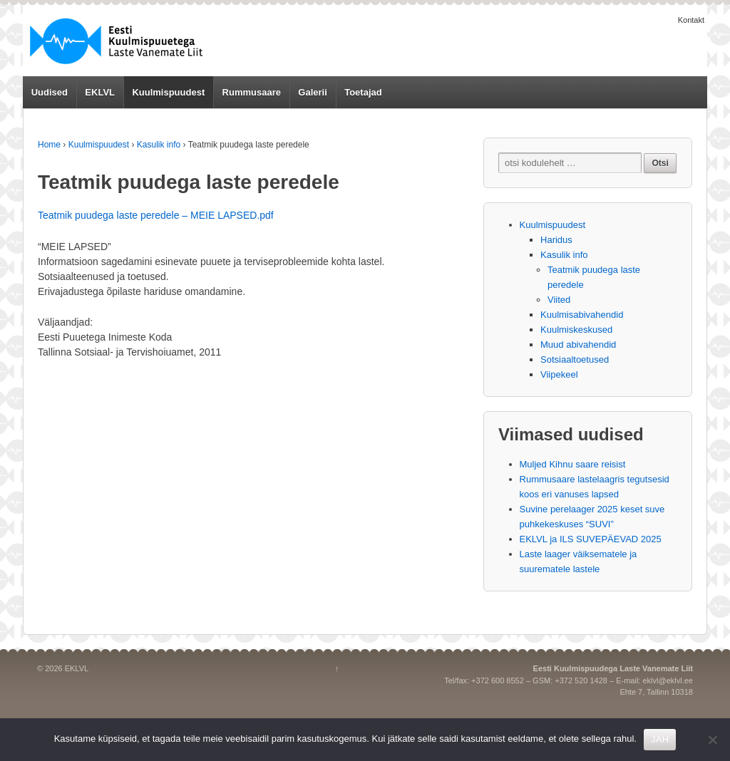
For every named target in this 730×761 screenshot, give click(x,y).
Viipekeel (559, 374)
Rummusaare (251, 92)
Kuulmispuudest (168, 92)
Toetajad (363, 92)
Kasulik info (158, 145)
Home (49, 145)
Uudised (49, 92)
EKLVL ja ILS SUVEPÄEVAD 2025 (591, 539)
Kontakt (691, 20)
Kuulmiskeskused (576, 329)
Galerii (312, 92)
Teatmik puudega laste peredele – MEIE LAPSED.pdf (156, 215)
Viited (559, 299)
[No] (712, 739)
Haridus (556, 239)
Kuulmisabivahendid (581, 314)
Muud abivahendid (578, 344)
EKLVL (100, 92)
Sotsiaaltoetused (574, 359)
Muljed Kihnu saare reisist (573, 464)
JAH (660, 739)
